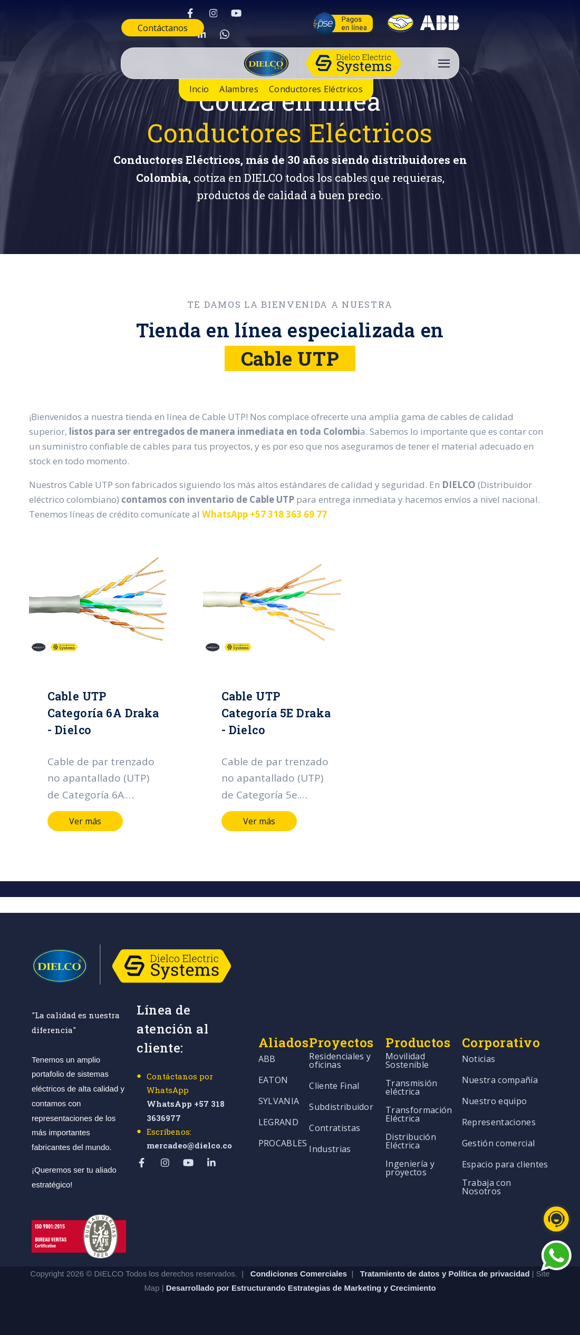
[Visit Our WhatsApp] (224, 34)
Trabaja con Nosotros (486, 1187)
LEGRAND (278, 1123)
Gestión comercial (498, 1144)
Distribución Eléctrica (410, 1142)
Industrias (330, 1150)
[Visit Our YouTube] (236, 13)
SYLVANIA (278, 1102)
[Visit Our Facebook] (189, 13)
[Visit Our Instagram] (213, 13)
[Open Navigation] (444, 63)
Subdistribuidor (341, 1108)
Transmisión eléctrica (411, 1088)
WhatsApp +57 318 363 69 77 (264, 514)
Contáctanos (163, 28)
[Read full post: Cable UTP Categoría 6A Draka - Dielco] (102, 604)
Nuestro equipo (494, 1102)
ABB (267, 1060)
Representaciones (499, 1123)
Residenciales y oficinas (340, 1061)
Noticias (479, 1060)
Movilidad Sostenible (407, 1061)
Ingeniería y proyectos (409, 1168)
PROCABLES (282, 1144)
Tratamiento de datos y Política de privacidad (446, 1273)
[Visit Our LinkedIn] (201, 34)
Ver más (85, 821)
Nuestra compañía (500, 1081)
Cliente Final (334, 1086)
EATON (273, 1081)
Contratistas (334, 1129)
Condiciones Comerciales (298, 1273)
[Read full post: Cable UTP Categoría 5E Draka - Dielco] (273, 604)
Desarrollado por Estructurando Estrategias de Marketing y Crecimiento (301, 1287)
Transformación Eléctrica (418, 1115)
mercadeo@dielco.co (189, 1145)
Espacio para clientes (505, 1165)
